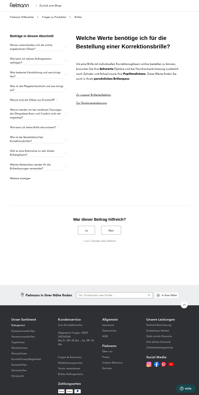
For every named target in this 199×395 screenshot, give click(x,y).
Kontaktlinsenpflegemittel (26, 359)
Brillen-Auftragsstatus (70, 374)
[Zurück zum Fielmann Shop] (50, 6)
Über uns (107, 351)
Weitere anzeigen (20, 178)
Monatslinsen (19, 353)
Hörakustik (17, 376)
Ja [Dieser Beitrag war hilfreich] (86, 230)
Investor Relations (112, 362)
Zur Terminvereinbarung (91, 103)
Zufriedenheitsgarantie (159, 347)
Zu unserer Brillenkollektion (93, 95)
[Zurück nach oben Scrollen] (184, 304)
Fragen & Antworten (70, 357)
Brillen (78, 17)
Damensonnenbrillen (23, 331)
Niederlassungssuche (70, 362)
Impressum (108, 325)
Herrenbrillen (19, 370)
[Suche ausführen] (149, 295)
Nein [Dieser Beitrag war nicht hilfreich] (111, 230)
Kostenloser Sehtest (157, 330)
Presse (105, 357)
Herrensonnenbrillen (23, 336)
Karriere (107, 368)
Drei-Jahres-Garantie (158, 341)
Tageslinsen (18, 342)
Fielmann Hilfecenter (22, 17)
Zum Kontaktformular (70, 325)
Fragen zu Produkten (54, 17)
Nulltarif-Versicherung (158, 325)
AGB (105, 336)
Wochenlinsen (19, 347)
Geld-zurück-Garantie (159, 336)
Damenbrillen (19, 364)
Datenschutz (109, 330)
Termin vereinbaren (69, 368)
